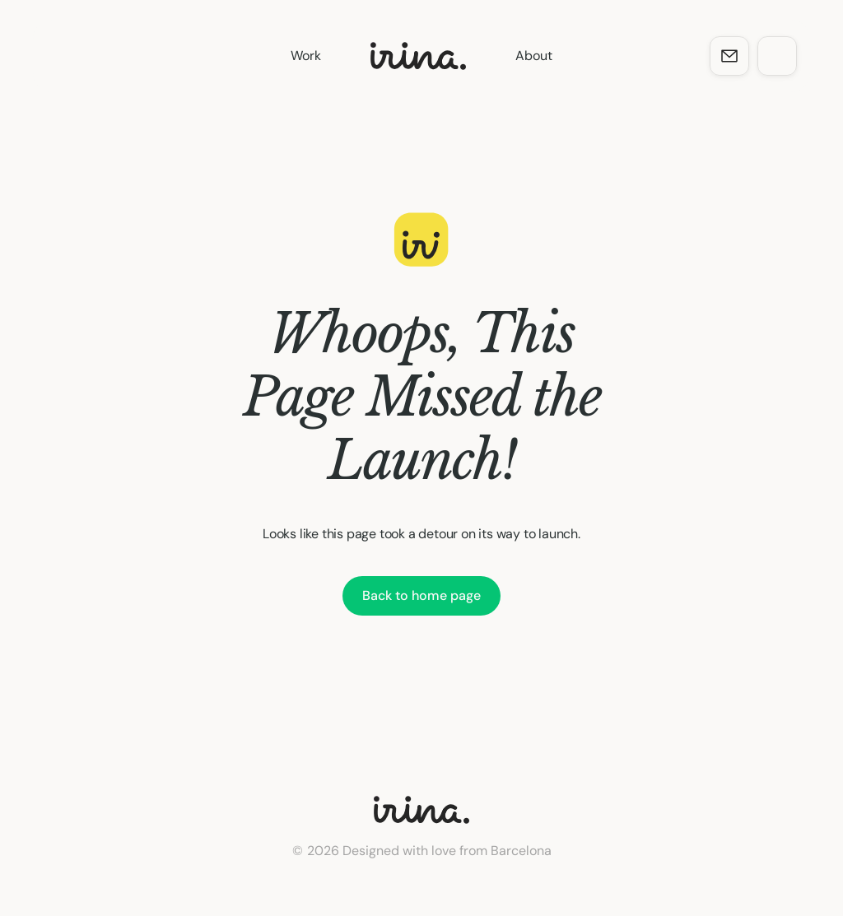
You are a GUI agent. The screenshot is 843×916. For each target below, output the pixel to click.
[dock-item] (729, 56)
